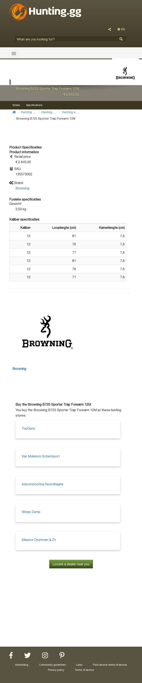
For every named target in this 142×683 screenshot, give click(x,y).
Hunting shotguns (74, 112)
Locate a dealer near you (71, 564)
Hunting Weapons (53, 112)
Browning (22, 188)
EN (121, 29)
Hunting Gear (30, 112)
